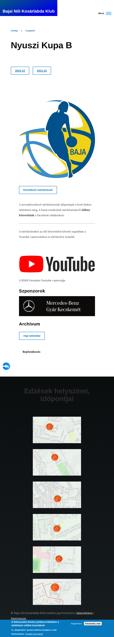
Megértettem (76, 623)
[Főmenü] (104, 13)
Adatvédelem (84, 613)
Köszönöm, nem (92, 623)
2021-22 (42, 70)
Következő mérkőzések (38, 189)
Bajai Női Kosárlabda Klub (29, 11)
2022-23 (20, 70)
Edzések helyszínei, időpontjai (57, 395)
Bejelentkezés (31, 351)
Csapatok (30, 30)
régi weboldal (31, 335)
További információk (34, 634)
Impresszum (18, 618)
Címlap (14, 30)
